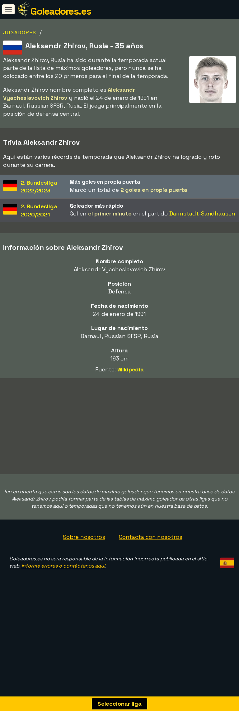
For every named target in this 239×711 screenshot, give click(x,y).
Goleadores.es (60, 11)
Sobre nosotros (84, 558)
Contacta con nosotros (150, 558)
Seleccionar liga (119, 703)
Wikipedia (130, 369)
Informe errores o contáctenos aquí (63, 587)
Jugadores (19, 32)
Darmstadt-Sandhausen (202, 213)
